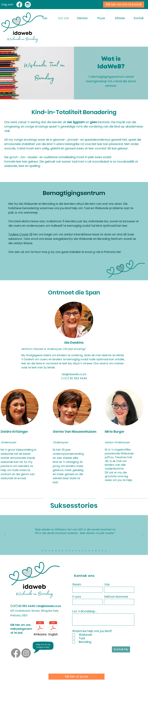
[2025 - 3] (52, 550)
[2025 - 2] (59, 550)
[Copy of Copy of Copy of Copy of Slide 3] (99, 550)
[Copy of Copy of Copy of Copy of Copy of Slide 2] (102, 550)
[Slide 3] (72, 550)
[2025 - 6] (45, 550)
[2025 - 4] (55, 550)
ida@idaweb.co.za (49, 606)
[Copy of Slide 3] (79, 550)
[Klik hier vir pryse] (76, 677)
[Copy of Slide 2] (75, 550)
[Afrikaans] (40, 628)
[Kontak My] (121, 649)
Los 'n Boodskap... (84, 611)
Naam (76, 584)
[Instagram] (26, 653)
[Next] (142, 535)
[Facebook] (15, 653)
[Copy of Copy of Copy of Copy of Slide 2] (95, 550)
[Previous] (5, 535)
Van (107, 584)
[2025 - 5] (49, 550)
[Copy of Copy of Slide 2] (82, 550)
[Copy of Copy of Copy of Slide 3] (92, 550)
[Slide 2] (69, 550)
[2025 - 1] (62, 550)
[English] (53, 628)
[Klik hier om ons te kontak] (123, 5)
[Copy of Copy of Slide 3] (85, 550)
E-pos (76, 596)
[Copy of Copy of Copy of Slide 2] (89, 550)
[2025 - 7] (42, 550)
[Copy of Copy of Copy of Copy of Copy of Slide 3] (105, 550)
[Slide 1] (65, 550)
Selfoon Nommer (116, 596)
